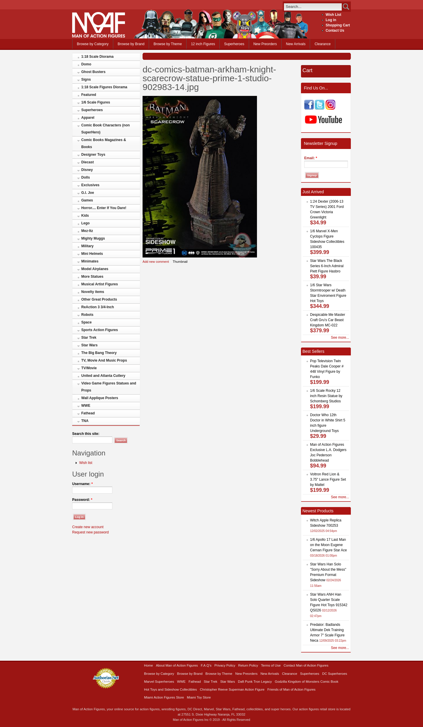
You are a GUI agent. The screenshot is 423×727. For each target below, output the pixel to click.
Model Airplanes (94, 269)
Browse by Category (93, 44)
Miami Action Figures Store (164, 697)
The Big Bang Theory (99, 353)
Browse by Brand (131, 44)
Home (148, 665)
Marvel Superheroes (159, 681)
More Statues (92, 276)
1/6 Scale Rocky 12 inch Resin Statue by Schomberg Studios (326, 396)
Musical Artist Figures (99, 284)
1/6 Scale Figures (95, 102)
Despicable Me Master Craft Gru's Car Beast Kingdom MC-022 (327, 320)
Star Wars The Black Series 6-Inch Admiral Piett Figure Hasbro (327, 266)
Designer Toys (93, 154)
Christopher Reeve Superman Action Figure (232, 689)
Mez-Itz (87, 231)
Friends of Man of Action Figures (292, 689)
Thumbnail (180, 261)
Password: (82, 500)
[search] (313, 6)
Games (87, 200)
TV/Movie (89, 368)
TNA (85, 421)
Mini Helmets (92, 254)
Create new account (88, 527)
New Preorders (265, 44)
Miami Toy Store (199, 697)
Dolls (85, 177)
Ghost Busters (93, 72)
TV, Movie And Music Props (104, 360)
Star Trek (88, 337)
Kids (85, 215)
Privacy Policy (224, 665)
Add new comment (156, 261)
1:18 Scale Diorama (97, 57)
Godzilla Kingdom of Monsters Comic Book (307, 681)
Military (87, 246)
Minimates (90, 261)
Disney (87, 170)
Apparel (87, 118)
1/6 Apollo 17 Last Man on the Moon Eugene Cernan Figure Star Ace (328, 545)
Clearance (322, 44)
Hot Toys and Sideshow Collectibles (170, 689)
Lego (85, 223)
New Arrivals (296, 44)
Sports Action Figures (99, 330)
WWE (85, 406)
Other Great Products (99, 299)
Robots (87, 315)
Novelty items (92, 292)
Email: (310, 158)
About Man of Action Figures (177, 665)
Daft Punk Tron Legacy (255, 681)
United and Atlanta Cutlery (103, 376)
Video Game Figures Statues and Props (108, 386)
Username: (82, 484)
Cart (307, 70)
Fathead (88, 413)
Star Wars (89, 345)
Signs (86, 79)
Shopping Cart (338, 25)
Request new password (90, 532)
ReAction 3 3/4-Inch (97, 307)
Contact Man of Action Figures (306, 665)
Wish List (333, 15)
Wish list (85, 463)
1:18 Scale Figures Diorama (104, 87)
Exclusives (90, 185)
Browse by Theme (167, 44)
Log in (331, 20)
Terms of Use (271, 665)
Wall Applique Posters (99, 398)
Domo (86, 64)
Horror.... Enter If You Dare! (103, 208)
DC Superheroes (334, 673)
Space (86, 322)
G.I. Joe (87, 193)
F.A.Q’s (206, 665)
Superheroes (234, 44)
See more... (340, 337)
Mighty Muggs (93, 238)
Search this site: (85, 434)
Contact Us (335, 30)
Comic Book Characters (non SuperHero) (105, 128)
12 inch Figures (203, 44)
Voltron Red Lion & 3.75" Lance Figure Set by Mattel (328, 479)
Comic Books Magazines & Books (103, 143)
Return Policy (248, 665)
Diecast (87, 162)
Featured (88, 95)
